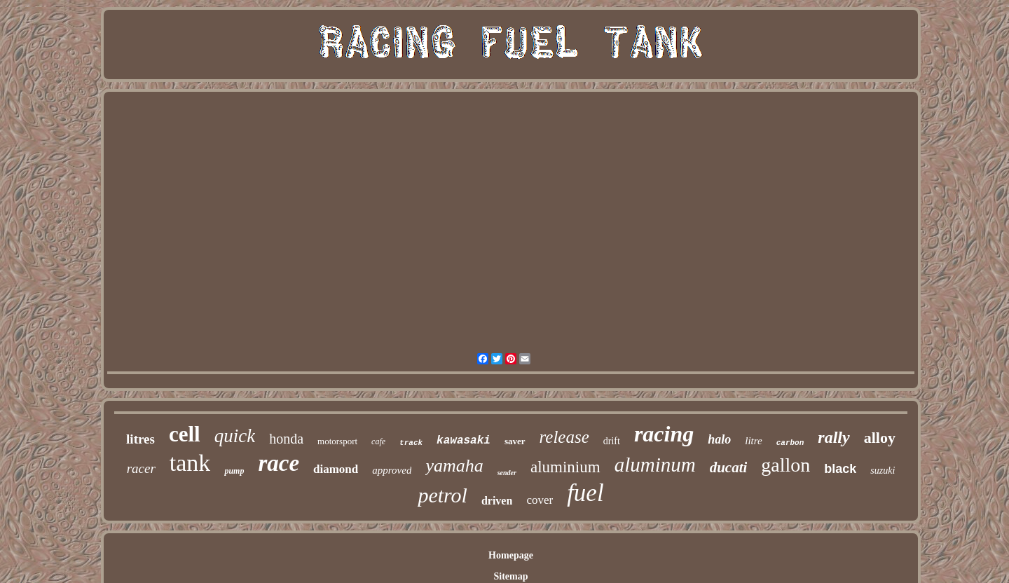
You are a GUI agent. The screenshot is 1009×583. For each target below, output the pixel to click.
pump (234, 471)
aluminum (655, 464)
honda (286, 438)
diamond (335, 469)
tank (190, 463)
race (278, 463)
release (564, 436)
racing (664, 433)
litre (753, 440)
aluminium (565, 467)
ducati (729, 467)
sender (506, 472)
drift (611, 441)
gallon (785, 465)
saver (515, 441)
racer (141, 468)
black (840, 469)
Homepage (510, 555)
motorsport (337, 441)
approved (391, 470)
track (411, 443)
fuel (585, 493)
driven (496, 501)
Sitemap (510, 576)
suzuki (882, 470)
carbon (790, 443)
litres (140, 439)
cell (184, 434)
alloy (879, 437)
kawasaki (463, 440)
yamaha (454, 465)
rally (833, 437)
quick (234, 435)
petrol (442, 495)
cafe (378, 441)
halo (719, 439)
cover (539, 500)
